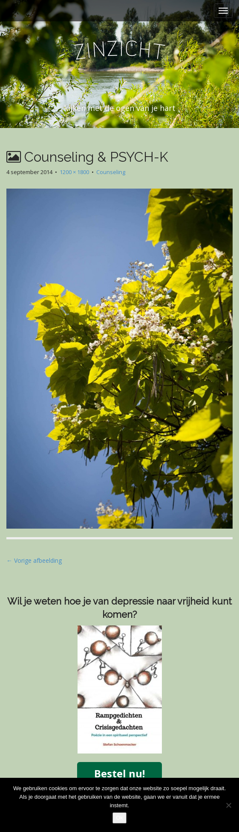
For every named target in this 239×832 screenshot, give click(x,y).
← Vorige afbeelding (34, 560)
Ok (119, 818)
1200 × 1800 (74, 172)
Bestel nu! (119, 773)
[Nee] (228, 805)
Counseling (110, 172)
